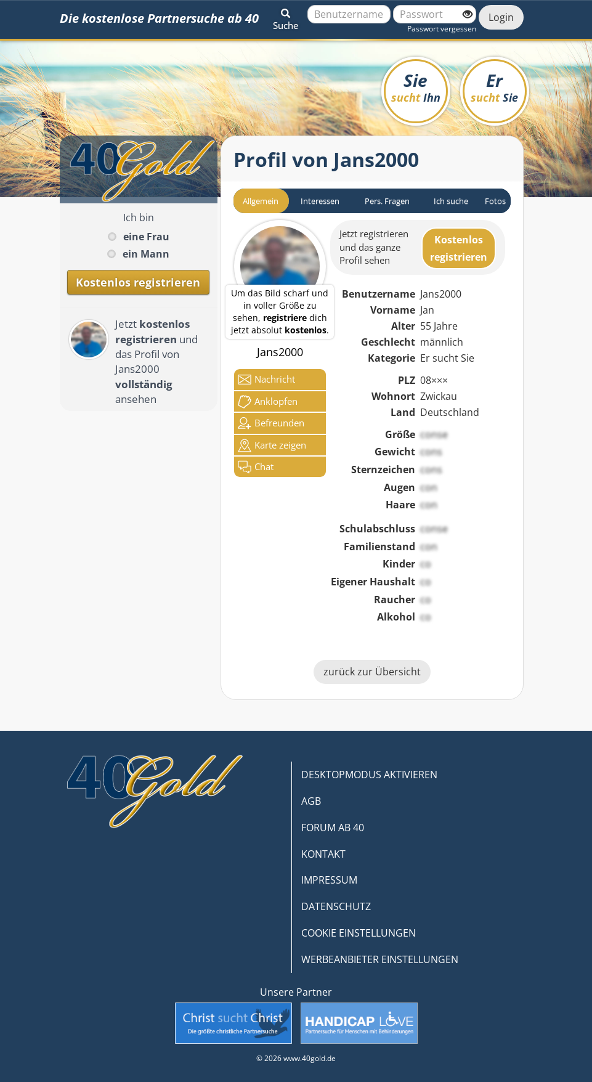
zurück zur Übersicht (372, 671)
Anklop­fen (268, 402)
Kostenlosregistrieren (458, 248)
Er (494, 86)
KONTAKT (323, 854)
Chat (256, 467)
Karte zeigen (272, 445)
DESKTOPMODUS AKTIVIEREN (369, 774)
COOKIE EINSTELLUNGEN (358, 933)
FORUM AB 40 (332, 827)
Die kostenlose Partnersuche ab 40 (159, 18)
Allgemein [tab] (260, 200)
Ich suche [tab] (451, 200)
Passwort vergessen (441, 28)
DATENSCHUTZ (336, 906)
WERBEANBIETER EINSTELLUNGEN (379, 959)
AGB (311, 801)
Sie (415, 86)
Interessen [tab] (320, 200)
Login (501, 17)
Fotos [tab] (495, 200)
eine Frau (146, 236)
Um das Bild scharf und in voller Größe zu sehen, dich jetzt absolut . (280, 311)
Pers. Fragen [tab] (387, 200)
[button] (285, 17)
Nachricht (266, 379)
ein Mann (146, 254)
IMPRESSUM (329, 880)
